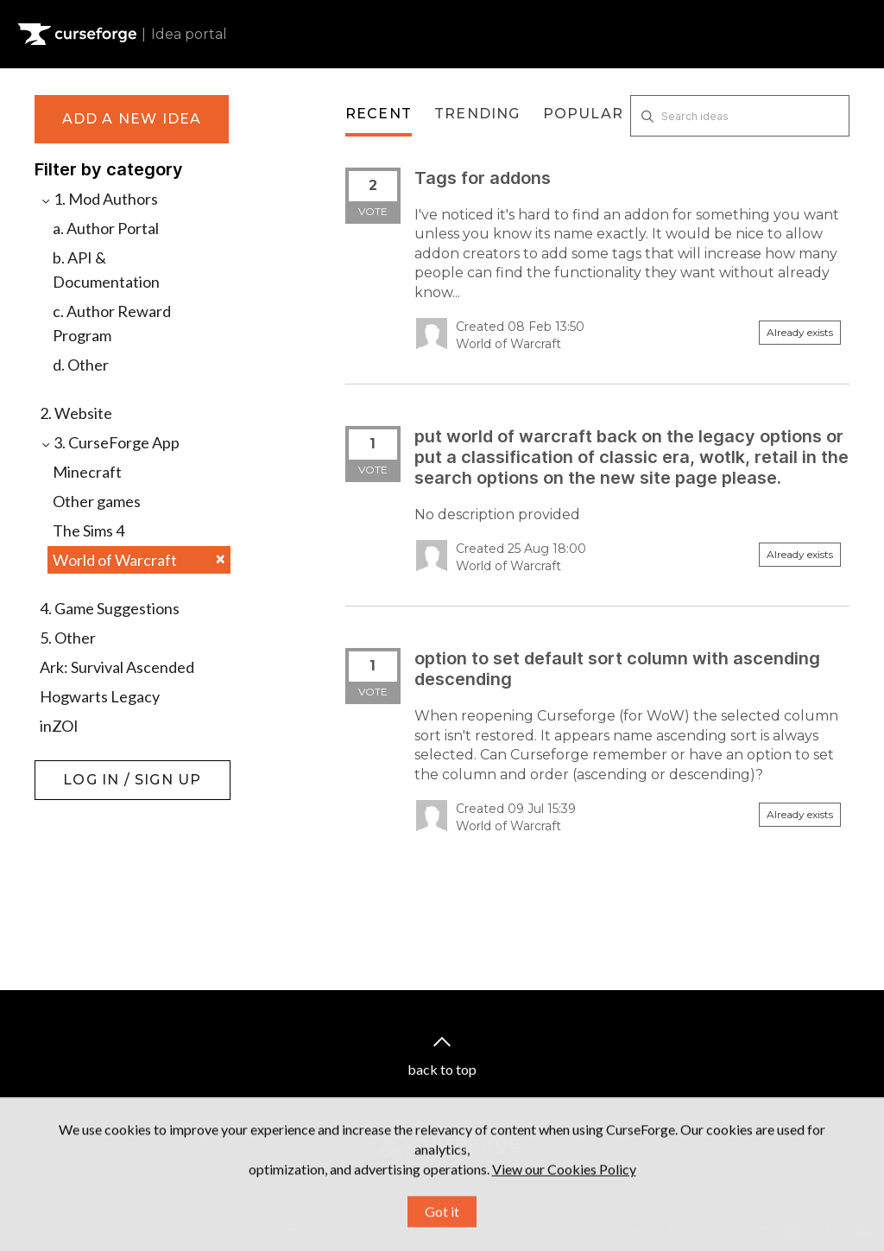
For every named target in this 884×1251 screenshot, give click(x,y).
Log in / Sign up (78, 769)
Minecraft (87, 471)
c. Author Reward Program (112, 323)
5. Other (68, 637)
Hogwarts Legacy (100, 696)
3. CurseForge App (110, 442)
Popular (583, 113)
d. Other (81, 364)
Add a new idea (132, 119)
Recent (378, 113)
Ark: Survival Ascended (117, 666)
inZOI (59, 725)
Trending (477, 113)
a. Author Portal (106, 228)
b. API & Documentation (106, 269)
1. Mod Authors (99, 198)
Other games (97, 501)
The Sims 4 (88, 530)
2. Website (76, 412)
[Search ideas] (739, 116)
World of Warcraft (139, 559)
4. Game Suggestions (110, 608)
